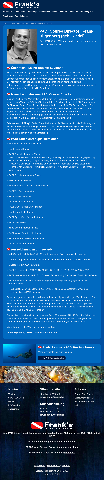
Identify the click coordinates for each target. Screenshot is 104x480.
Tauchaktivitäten (59, 12)
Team (76, 447)
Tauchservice (44, 12)
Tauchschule (19, 12)
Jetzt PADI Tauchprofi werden (53, 358)
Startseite (7, 12)
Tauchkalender (21, 16)
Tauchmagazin (86, 12)
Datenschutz (53, 465)
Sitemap (66, 465)
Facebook (69, 452)
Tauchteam (8, 16)
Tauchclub (73, 12)
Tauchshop (32, 12)
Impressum (39, 465)
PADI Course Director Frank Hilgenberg (46, 447)
